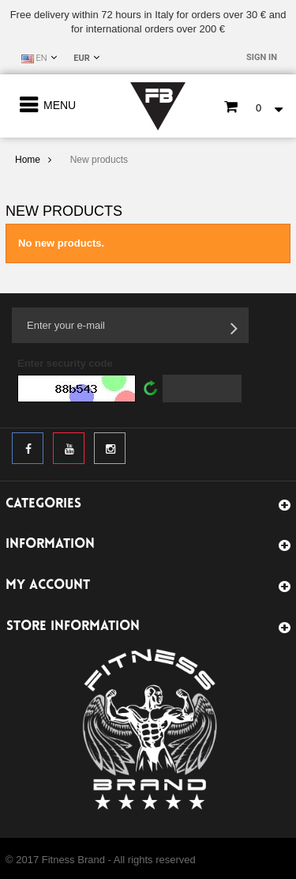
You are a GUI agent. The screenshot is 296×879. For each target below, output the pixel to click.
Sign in (261, 57)
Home (27, 159)
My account (48, 585)
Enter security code (65, 363)
